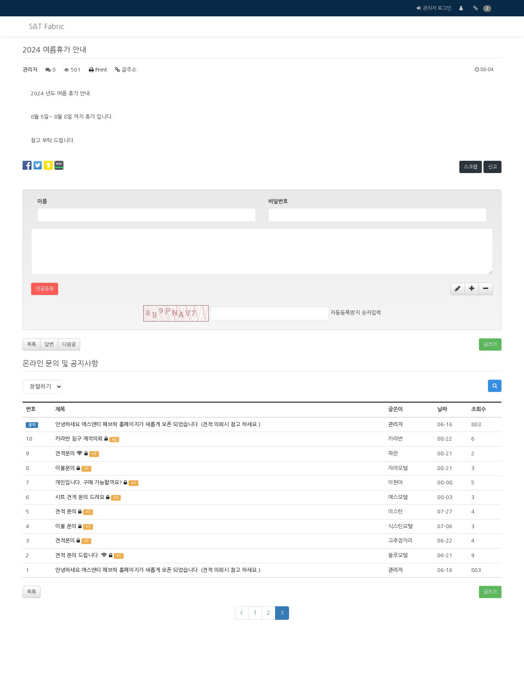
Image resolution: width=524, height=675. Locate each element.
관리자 (30, 69)
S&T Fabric (46, 26)
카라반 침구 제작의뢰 (79, 438)
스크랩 (470, 166)
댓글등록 (45, 288)
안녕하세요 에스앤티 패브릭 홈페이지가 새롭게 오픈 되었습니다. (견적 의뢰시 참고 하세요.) (157, 424)
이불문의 (65, 468)
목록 (31, 344)
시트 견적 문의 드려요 (79, 497)
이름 (42, 201)
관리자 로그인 (437, 8)
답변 (49, 344)
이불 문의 (66, 526)
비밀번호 (278, 201)
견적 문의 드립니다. (77, 555)
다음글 (69, 344)
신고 (492, 166)
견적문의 (65, 453)
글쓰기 (490, 344)
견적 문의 (66, 511)
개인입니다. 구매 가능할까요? (88, 482)
